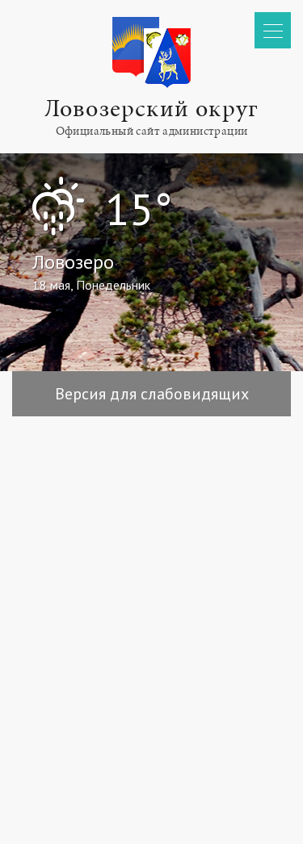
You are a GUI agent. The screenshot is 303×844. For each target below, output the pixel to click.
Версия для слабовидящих (152, 393)
